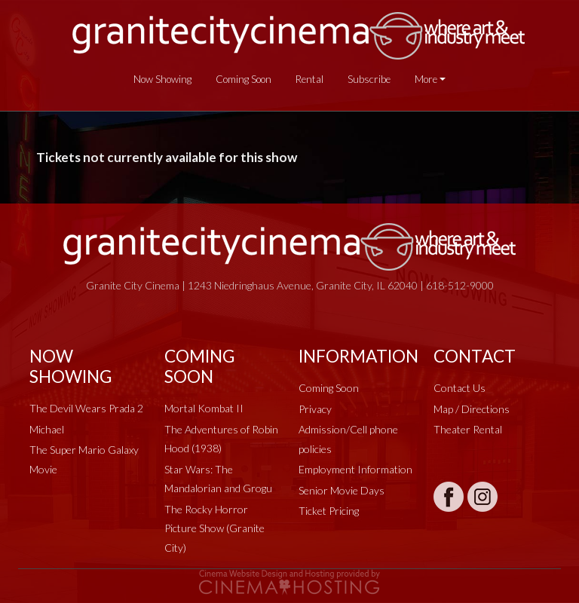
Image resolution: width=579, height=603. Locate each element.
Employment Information (355, 469)
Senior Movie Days (341, 490)
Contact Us (459, 387)
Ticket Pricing (329, 510)
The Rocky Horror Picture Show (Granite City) (214, 528)
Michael (46, 429)
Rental (309, 79)
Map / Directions (471, 409)
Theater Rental (467, 429)
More (426, 79)
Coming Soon (243, 79)
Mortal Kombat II (204, 408)
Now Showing (162, 79)
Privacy (315, 409)
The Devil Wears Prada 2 (86, 408)
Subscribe (369, 79)
